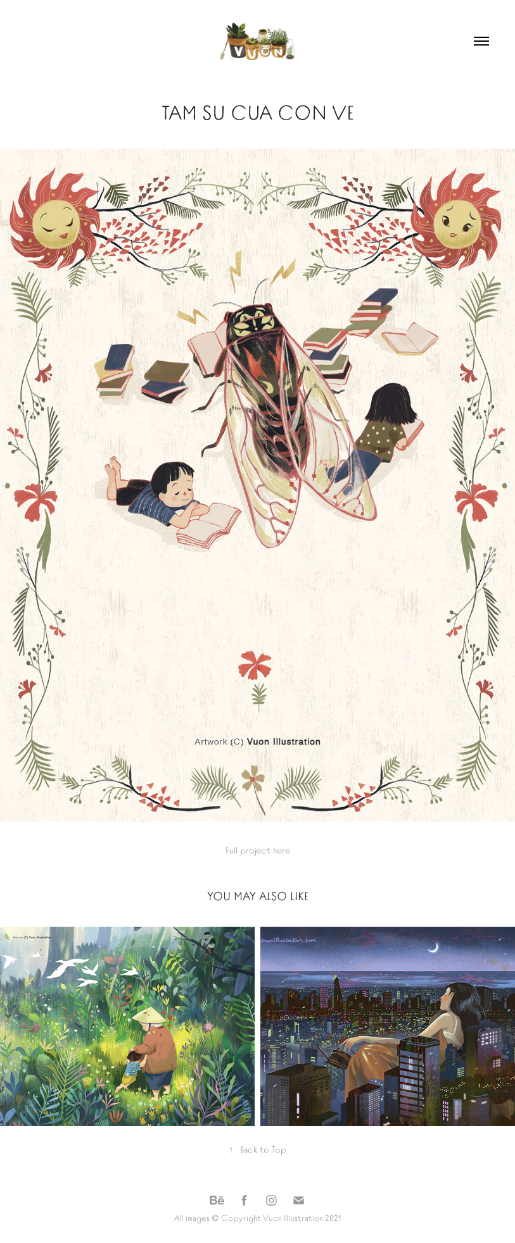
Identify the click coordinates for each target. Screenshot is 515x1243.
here (281, 849)
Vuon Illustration (293, 1217)
